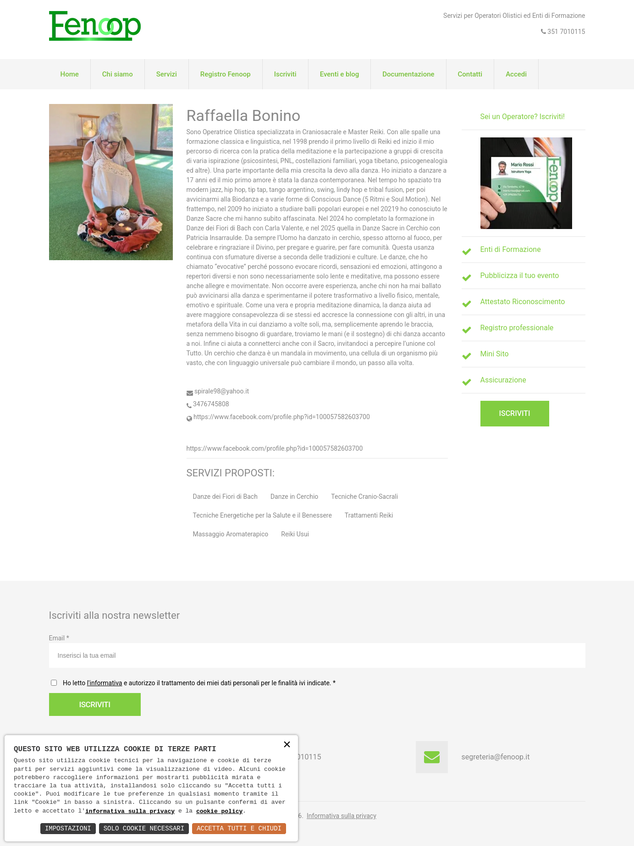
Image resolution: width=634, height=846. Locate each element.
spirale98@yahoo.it (218, 391)
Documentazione (408, 74)
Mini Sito (494, 353)
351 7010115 (565, 31)
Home (70, 74)
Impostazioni (68, 828)
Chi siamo (117, 74)
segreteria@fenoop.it (496, 757)
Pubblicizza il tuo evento (519, 275)
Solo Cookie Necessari (144, 828)
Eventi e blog (339, 74)
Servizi (166, 74)
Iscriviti (285, 74)
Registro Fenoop (225, 74)
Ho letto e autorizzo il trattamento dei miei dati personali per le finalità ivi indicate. (198, 683)
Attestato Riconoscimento (522, 301)
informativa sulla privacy (130, 811)
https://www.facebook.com (225, 448)
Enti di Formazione (510, 249)
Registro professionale (517, 327)
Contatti (470, 74)
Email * (317, 651)
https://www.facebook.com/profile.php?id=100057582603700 (278, 416)
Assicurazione (503, 380)
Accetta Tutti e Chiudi (239, 828)
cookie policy (219, 811)
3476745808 (208, 404)
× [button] (287, 745)
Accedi (516, 74)
